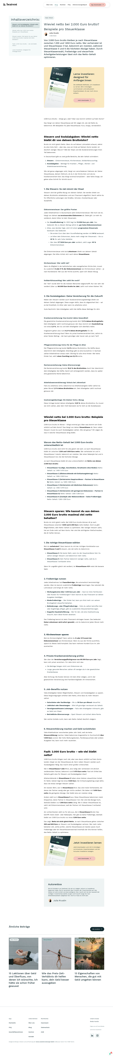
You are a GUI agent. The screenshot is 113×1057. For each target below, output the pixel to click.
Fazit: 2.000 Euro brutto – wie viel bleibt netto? (24, 44)
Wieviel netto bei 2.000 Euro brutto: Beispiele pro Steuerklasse (23, 31)
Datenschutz (45, 1028)
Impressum (44, 1023)
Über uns (31, 1023)
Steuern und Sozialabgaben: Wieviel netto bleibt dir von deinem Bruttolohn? (25, 25)
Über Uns (49, 5)
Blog (56, 5)
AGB (42, 1033)
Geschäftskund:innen (16, 1033)
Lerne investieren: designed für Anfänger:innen (21, 50)
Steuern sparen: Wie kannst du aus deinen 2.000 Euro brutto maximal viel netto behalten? (24, 38)
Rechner (63, 5)
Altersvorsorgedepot (80, 5)
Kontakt (31, 1037)
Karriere (31, 1033)
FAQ (69, 5)
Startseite (12, 1023)
